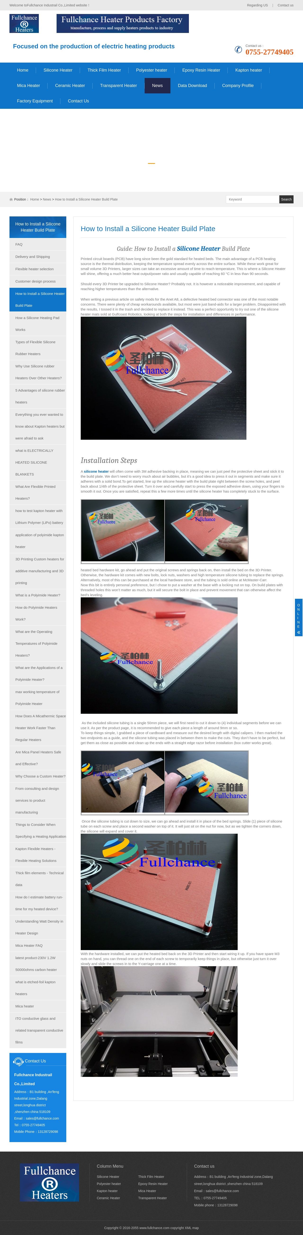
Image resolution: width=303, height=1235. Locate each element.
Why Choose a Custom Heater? (40, 776)
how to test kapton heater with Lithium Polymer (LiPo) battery (39, 517)
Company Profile (238, 85)
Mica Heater (28, 85)
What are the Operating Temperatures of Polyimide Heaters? (36, 643)
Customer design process (35, 281)
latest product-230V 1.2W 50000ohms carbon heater (36, 964)
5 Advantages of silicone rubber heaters (40, 396)
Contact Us (78, 101)
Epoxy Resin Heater (201, 70)
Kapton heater (248, 70)
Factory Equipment (35, 101)
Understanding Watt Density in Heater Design (39, 927)
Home (22, 70)
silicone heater (96, 471)
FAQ (18, 244)
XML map (192, 1228)
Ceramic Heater (70, 85)
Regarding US (257, 5)
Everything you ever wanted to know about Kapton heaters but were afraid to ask (40, 426)
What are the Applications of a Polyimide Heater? (38, 674)
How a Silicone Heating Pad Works (37, 324)
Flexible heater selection (34, 269)
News (157, 85)
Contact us (286, 5)
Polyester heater (151, 70)
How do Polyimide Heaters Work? (36, 613)
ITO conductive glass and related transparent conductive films (39, 1030)
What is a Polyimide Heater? (37, 595)
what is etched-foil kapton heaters (35, 988)
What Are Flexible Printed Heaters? (35, 492)
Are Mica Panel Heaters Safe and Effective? (38, 758)
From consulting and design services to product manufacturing (37, 800)
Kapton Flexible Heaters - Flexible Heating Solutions (35, 855)
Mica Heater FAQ (29, 945)
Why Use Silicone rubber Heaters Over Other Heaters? (38, 372)
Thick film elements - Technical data (39, 879)
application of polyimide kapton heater (39, 541)
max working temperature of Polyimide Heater (37, 698)
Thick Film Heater (104, 70)
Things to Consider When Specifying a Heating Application (40, 830)
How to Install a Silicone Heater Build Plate (86, 199)
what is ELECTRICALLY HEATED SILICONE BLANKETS (34, 462)
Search (286, 199)
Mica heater (24, 1006)
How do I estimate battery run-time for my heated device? (39, 903)
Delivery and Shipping (32, 257)
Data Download (192, 85)
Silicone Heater (58, 70)
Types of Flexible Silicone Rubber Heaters (35, 348)
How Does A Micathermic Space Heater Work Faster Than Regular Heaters (40, 728)
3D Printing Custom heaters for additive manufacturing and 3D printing (39, 571)
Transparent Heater (118, 85)
